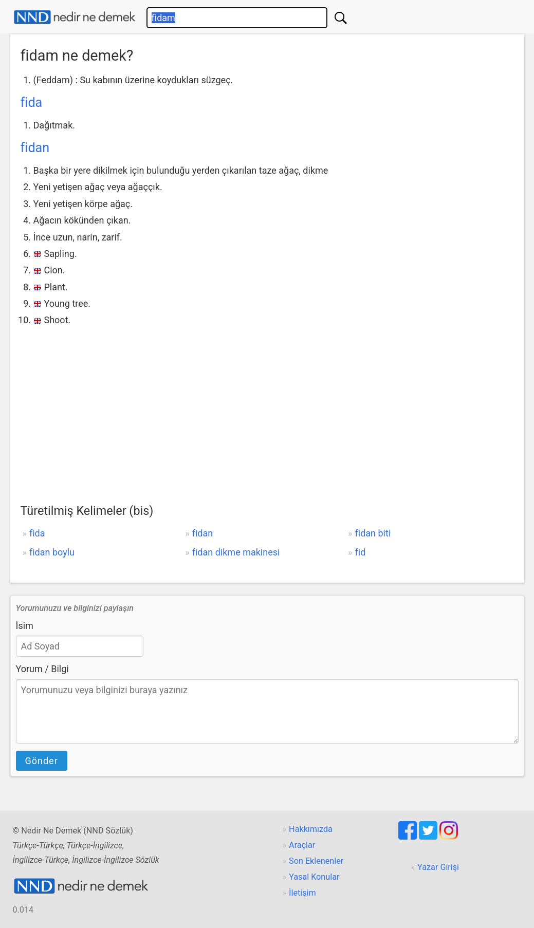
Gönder (41, 760)
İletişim (302, 893)
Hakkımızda (311, 829)
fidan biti (373, 533)
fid (360, 552)
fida (32, 102)
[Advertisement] (267, 406)
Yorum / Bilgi (42, 668)
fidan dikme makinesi (236, 552)
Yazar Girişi (438, 867)
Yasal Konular (314, 877)
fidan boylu (52, 552)
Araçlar (302, 845)
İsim (24, 625)
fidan (35, 147)
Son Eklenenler (316, 861)
